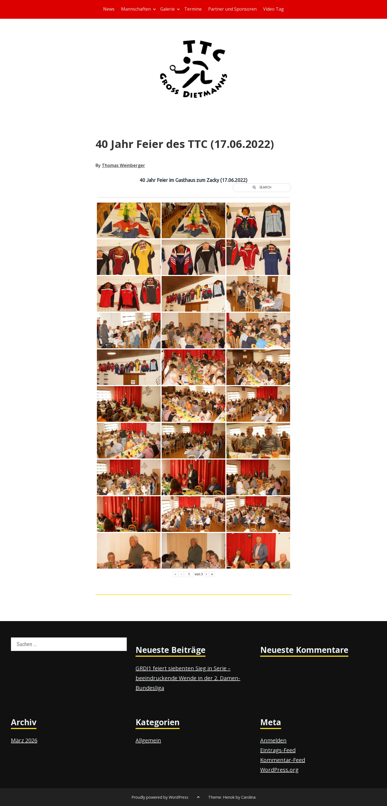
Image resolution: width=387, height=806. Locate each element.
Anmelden (273, 740)
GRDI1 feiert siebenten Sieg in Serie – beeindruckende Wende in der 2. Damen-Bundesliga (188, 678)
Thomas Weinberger (123, 165)
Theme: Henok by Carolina (232, 797)
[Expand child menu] (154, 9)
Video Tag (273, 9)
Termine (193, 9)
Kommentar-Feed (282, 760)
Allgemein (148, 740)
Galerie (167, 9)
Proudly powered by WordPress (159, 797)
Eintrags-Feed (278, 750)
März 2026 (24, 740)
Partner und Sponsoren (232, 9)
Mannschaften (136, 9)
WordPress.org (279, 769)
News (109, 9)
